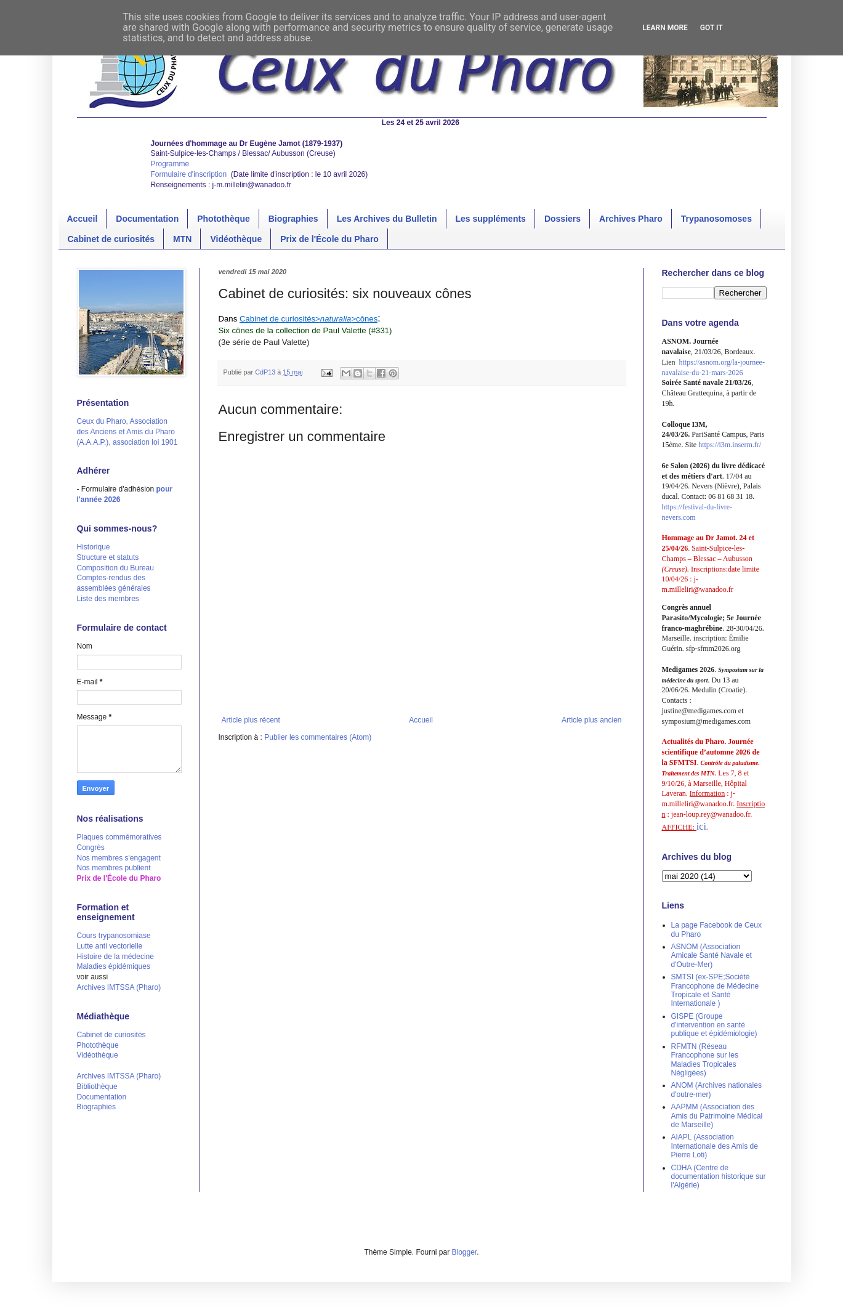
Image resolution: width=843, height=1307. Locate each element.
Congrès (91, 847)
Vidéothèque (236, 239)
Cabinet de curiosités (111, 239)
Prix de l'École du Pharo (329, 239)
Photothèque (223, 219)
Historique (93, 547)
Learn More (665, 27)
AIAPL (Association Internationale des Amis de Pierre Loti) (714, 1146)
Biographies (293, 219)
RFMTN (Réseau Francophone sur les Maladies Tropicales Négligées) (704, 1059)
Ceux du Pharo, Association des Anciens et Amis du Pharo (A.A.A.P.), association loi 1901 (127, 432)
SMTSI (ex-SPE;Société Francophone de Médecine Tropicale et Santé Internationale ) (715, 990)
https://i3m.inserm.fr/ (729, 444)
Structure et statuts (108, 557)
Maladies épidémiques (113, 966)
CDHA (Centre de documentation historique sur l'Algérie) (718, 1176)
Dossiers (562, 219)
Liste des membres (108, 598)
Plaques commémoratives (119, 837)
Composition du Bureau (115, 568)
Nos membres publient (114, 868)
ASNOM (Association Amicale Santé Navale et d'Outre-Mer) (711, 955)
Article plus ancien (591, 720)
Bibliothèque (97, 1086)
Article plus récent (251, 720)
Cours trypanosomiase (114, 935)
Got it (711, 27)
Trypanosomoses (716, 219)
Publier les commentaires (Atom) (317, 737)
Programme (170, 164)
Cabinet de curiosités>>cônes (308, 318)
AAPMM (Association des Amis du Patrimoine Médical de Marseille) (717, 1116)
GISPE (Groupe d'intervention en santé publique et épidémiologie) (714, 1025)
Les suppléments (491, 219)
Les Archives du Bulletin (387, 219)
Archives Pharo (631, 219)
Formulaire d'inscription (190, 174)
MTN (182, 239)
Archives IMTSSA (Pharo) (119, 987)
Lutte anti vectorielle (110, 946)
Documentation (147, 219)
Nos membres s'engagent (119, 858)
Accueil (82, 219)
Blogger (464, 1252)
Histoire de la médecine (115, 956)
